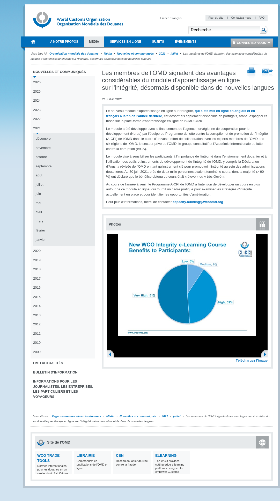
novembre (43, 148)
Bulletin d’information (55, 372)
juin (38, 194)
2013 (37, 315)
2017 (37, 278)
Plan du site (216, 17)
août (39, 175)
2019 (37, 260)
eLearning (165, 455)
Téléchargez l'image (252, 360)
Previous (111, 354)
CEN (120, 455)
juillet (174, 53)
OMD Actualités (48, 363)
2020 (37, 251)
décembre (43, 138)
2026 (37, 82)
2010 (37, 343)
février (40, 230)
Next (266, 354)
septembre (43, 166)
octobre (41, 157)
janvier (41, 240)
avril (39, 212)
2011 (37, 333)
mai (38, 203)
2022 (37, 119)
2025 (37, 91)
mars (39, 221)
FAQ (261, 17)
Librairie (86, 455)
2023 (37, 110)
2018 (37, 269)
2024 (37, 100)
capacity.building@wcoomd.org (198, 202)
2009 (37, 352)
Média (108, 53)
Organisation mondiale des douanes (73, 53)
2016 (37, 287)
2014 (37, 306)
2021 (162, 53)
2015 (37, 297)
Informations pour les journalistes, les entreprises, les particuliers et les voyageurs (63, 389)
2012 (37, 324)
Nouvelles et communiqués (135, 53)
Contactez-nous (241, 17)
